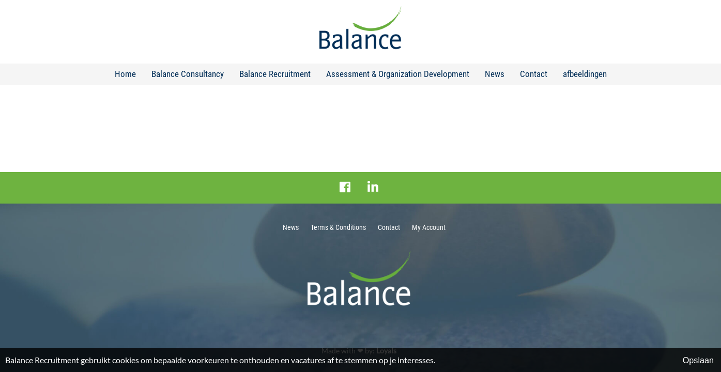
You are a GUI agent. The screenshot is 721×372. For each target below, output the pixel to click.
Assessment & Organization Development (397, 74)
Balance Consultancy (187, 74)
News (494, 74)
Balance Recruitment (275, 74)
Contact (533, 74)
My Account (429, 227)
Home (125, 74)
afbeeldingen (585, 74)
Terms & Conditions (338, 227)
